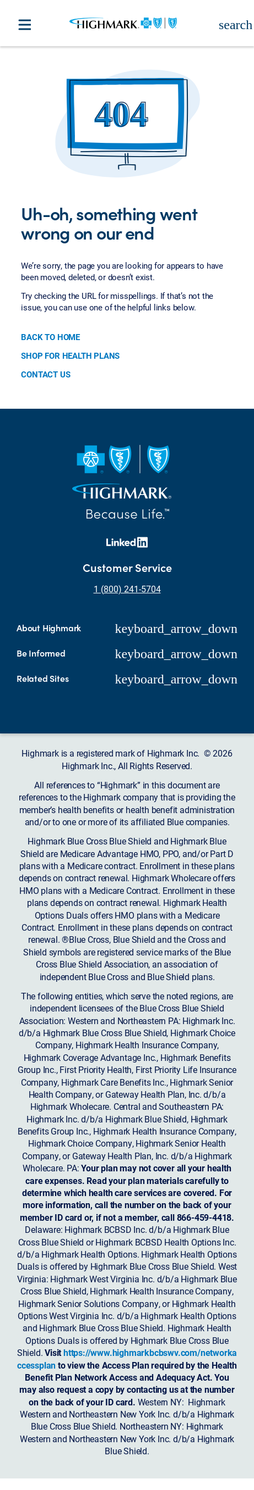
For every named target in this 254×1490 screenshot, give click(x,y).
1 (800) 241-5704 (127, 588)
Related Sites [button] (42, 678)
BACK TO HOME (50, 336)
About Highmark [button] (49, 628)
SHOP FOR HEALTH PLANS (70, 355)
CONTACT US (45, 374)
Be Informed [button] (41, 653)
